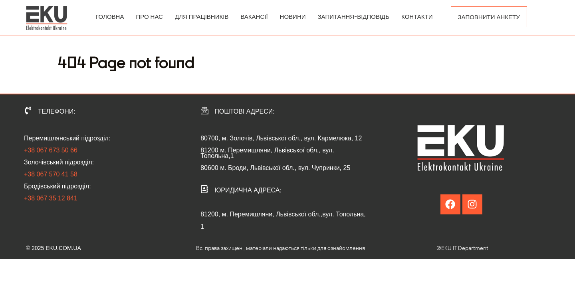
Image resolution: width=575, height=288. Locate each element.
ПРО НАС (149, 16)
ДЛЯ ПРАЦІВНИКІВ (201, 16)
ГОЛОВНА (109, 16)
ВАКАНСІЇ (254, 16)
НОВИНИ (293, 16)
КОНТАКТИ (416, 16)
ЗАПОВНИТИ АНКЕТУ (489, 17)
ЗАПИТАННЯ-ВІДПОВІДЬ (354, 16)
